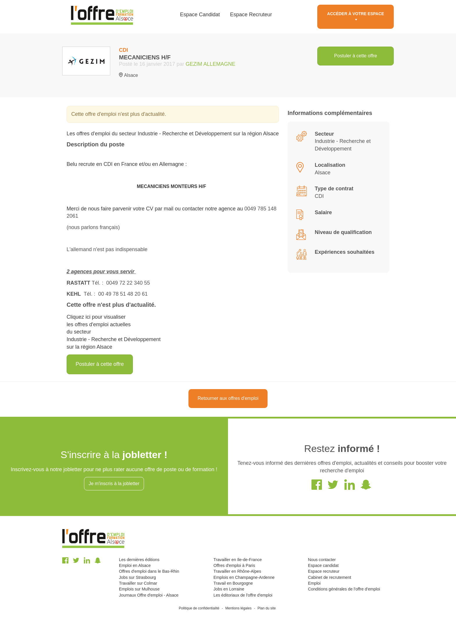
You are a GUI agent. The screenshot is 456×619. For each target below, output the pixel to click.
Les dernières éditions (139, 559)
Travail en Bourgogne (233, 583)
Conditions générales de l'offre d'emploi (344, 589)
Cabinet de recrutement (329, 577)
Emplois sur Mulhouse (139, 589)
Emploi (314, 583)
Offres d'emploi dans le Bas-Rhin (149, 571)
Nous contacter (322, 559)
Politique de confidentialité (199, 608)
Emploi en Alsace (135, 565)
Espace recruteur (323, 571)
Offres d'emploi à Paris (234, 565)
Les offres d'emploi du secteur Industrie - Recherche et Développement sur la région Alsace (173, 133)
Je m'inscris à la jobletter (114, 483)
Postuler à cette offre (355, 55)
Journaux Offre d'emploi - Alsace (149, 595)
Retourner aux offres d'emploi (227, 398)
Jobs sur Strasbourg (137, 577)
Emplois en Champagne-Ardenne (244, 577)
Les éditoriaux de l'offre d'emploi (242, 595)
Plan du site (267, 608)
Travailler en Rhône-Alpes (237, 571)
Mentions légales (238, 608)
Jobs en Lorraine (228, 589)
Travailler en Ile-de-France (237, 559)
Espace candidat (323, 565)
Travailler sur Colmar (138, 583)
